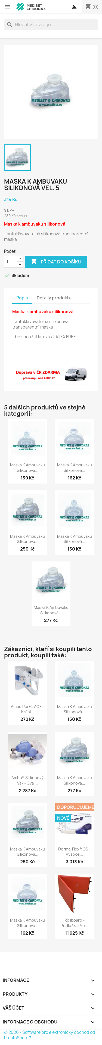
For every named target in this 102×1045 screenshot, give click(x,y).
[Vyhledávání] (51, 24)
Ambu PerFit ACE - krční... (27, 709)
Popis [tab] (22, 298)
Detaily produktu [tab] (54, 298)
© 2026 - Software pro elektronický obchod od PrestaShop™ (49, 1035)
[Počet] (10, 262)
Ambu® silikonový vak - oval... (27, 780)
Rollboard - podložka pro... (74, 923)
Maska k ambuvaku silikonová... (27, 467)
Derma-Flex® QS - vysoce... (74, 851)
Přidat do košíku (56, 261)
